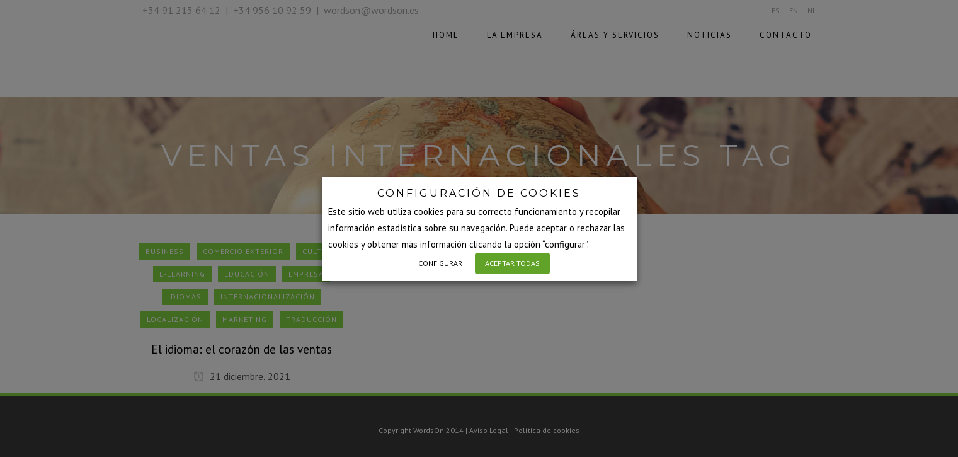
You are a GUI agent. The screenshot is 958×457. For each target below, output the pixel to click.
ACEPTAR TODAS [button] (512, 263)
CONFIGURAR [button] (440, 263)
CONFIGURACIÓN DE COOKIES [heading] (479, 193)
